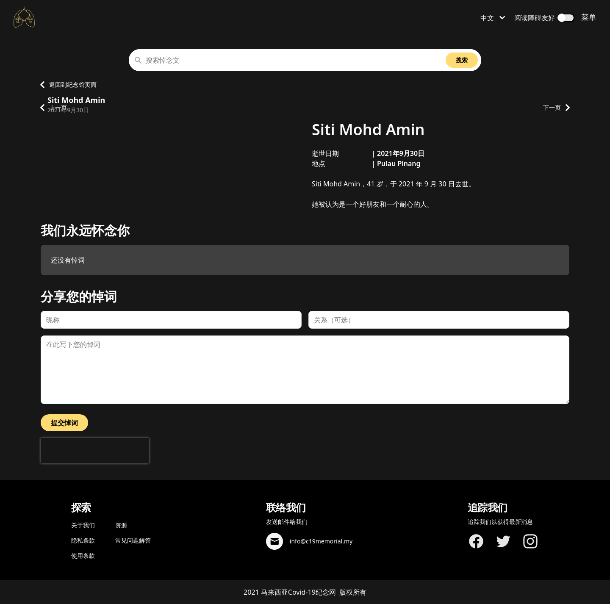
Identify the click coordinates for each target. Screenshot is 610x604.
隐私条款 (83, 540)
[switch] (565, 18)
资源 (121, 525)
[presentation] (95, 450)
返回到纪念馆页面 (66, 84)
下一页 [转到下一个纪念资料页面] (556, 107)
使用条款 (83, 555)
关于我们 (83, 525)
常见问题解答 (133, 540)
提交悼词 (64, 422)
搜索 (462, 60)
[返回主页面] (24, 16)
